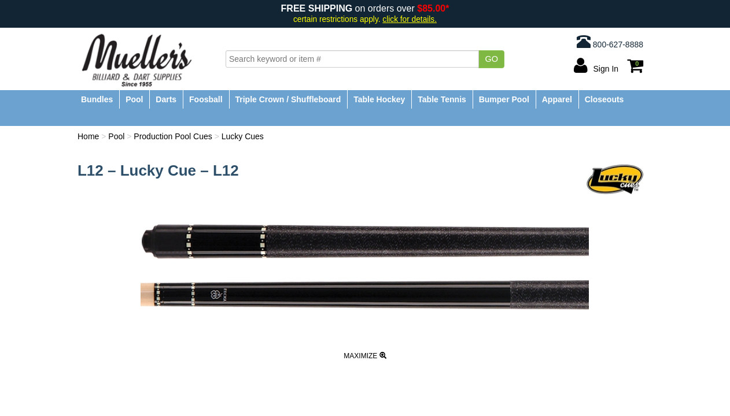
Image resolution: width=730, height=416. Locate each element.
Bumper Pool (504, 99)
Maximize (365, 356)
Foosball (206, 99)
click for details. (409, 19)
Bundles (97, 99)
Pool (134, 99)
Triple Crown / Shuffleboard (288, 99)
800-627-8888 (610, 41)
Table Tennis (442, 99)
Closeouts (604, 99)
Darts (166, 99)
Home (88, 136)
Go (491, 59)
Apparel (557, 99)
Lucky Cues (243, 136)
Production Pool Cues (173, 136)
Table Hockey (379, 99)
